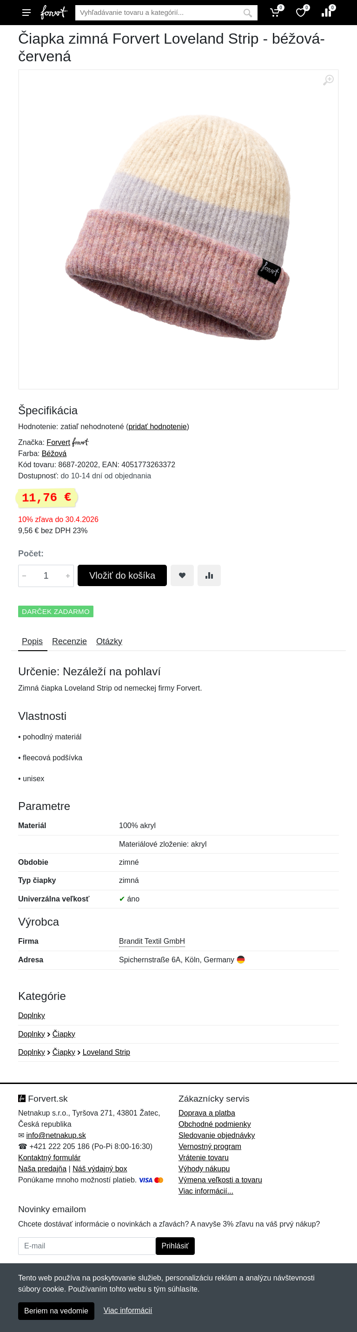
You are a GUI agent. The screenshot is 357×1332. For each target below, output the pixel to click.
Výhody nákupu (204, 1169)
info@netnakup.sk (56, 1135)
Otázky (109, 641)
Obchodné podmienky (214, 1124)
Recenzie (69, 641)
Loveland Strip (106, 1052)
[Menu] (26, 12)
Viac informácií (128, 1310)
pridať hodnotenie (157, 427)
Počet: (31, 553)
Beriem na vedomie (56, 1311)
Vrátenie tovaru (203, 1158)
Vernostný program (209, 1146)
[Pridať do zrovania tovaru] (209, 575)
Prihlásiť (175, 1246)
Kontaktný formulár (49, 1158)
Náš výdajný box (100, 1169)
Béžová (54, 453)
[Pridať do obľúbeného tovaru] (182, 575)
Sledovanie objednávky (216, 1135)
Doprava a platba (206, 1113)
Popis (32, 641)
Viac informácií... (205, 1191)
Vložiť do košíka (122, 575)
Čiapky (64, 1034)
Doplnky (31, 1015)
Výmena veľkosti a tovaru (220, 1180)
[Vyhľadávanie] (156, 12)
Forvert (58, 442)
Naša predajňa (42, 1169)
